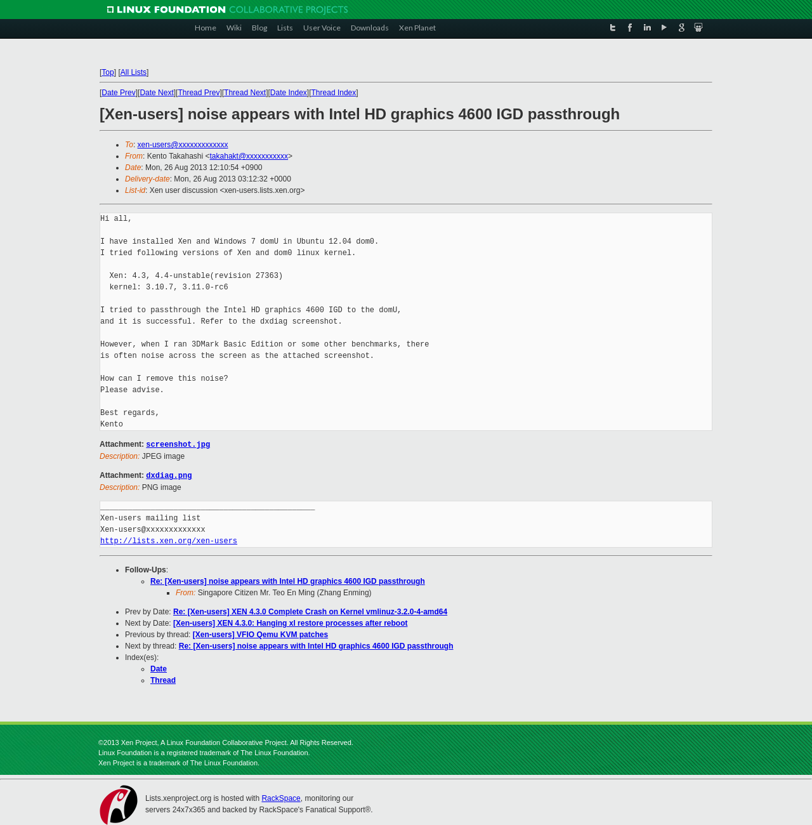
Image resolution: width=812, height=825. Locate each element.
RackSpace (280, 797)
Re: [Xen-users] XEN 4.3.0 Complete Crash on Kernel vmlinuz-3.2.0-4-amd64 (310, 610)
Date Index (288, 92)
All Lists (134, 72)
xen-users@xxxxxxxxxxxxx (183, 144)
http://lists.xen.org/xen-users (168, 539)
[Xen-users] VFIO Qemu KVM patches (260, 633)
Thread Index (334, 92)
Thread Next (245, 92)
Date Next (156, 92)
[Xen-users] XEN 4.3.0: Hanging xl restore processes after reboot (290, 621)
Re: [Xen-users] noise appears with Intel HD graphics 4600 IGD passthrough (287, 580)
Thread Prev (198, 92)
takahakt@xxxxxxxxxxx (249, 156)
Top (108, 72)
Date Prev (118, 92)
